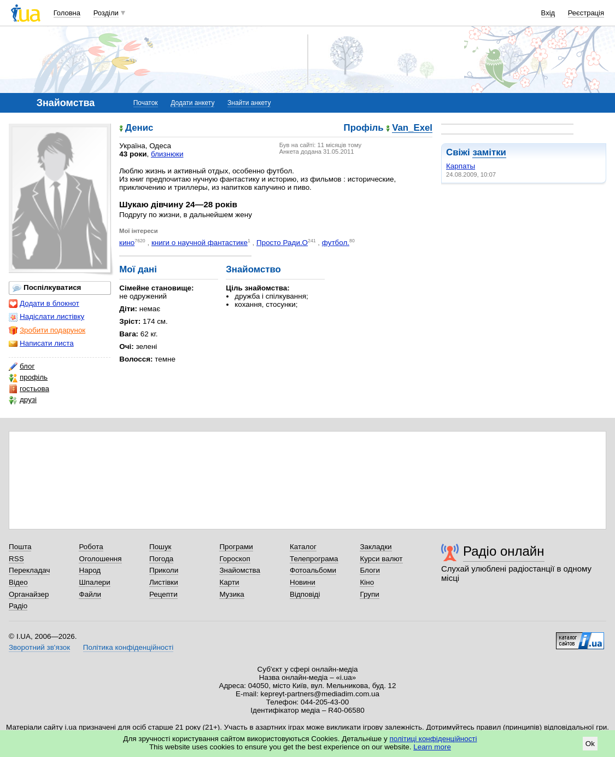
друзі (23, 399)
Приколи (163, 570)
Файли (90, 594)
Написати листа (41, 343)
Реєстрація (586, 13)
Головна (67, 13)
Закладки (375, 547)
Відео (18, 582)
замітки (489, 152)
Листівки (163, 582)
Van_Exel (412, 128)
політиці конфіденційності (433, 739)
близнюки (167, 154)
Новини (302, 582)
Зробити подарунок (47, 330)
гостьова (29, 389)
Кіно (367, 582)
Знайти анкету (249, 103)
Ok (590, 743)
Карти (229, 582)
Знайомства (239, 570)
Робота (91, 547)
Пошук (160, 547)
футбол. (335, 242)
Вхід (548, 13)
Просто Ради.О (282, 242)
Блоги (370, 570)
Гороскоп (234, 559)
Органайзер (29, 594)
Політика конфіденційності (128, 647)
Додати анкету (192, 103)
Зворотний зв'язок (39, 647)
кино (126, 242)
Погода (161, 559)
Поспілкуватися (47, 287)
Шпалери (94, 582)
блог (21, 366)
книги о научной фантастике (199, 242)
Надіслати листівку (46, 316)
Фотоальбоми (313, 570)
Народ (90, 570)
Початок (145, 103)
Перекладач (29, 570)
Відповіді (305, 594)
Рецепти (163, 594)
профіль (28, 377)
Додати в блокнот (44, 303)
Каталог (303, 547)
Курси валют (381, 559)
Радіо (18, 606)
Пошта (20, 547)
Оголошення (100, 559)
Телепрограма (314, 559)
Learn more (432, 747)
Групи (369, 594)
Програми (236, 547)
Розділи (106, 13)
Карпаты (460, 166)
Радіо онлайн (503, 551)
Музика (231, 594)
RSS (16, 559)
